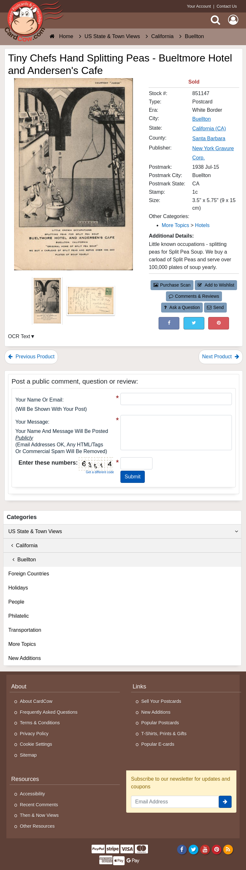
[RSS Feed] (228, 849)
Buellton (22, 559)
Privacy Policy (34, 733)
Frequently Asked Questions (49, 712)
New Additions (24, 658)
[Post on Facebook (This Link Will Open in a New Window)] (169, 323)
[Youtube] (205, 849)
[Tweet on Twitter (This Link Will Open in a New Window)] (194, 323)
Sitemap (28, 755)
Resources (25, 779)
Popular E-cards (157, 744)
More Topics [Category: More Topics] (175, 225)
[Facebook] (181, 849)
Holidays (18, 587)
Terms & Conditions (40, 722)
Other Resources (37, 826)
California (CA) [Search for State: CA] (209, 128)
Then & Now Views (39, 815)
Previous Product (31, 356)
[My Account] (233, 20)
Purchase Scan (172, 285)
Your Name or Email (38, 399)
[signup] (225, 802)
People (16, 602)
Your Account (199, 6)
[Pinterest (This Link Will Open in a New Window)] (218, 323)
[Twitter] (193, 849)
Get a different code (100, 472)
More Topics (22, 644)
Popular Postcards (160, 722)
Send (215, 307)
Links (139, 686)
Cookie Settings (36, 744)
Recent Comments (39, 804)
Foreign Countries (28, 573)
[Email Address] (175, 802)
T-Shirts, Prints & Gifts (164, 733)
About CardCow (36, 701)
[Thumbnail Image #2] (90, 302)
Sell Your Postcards (161, 701)
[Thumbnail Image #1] (48, 302)
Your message (31, 422)
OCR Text (19, 336)
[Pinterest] (216, 849)
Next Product (220, 356)
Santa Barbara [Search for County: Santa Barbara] (208, 138)
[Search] (215, 20)
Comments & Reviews (194, 296)
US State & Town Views (123, 531)
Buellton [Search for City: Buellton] (201, 119)
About (18, 686)
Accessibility (32, 793)
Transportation (24, 630)
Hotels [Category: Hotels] (202, 225)
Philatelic (18, 616)
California (22, 545)
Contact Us (227, 6)
